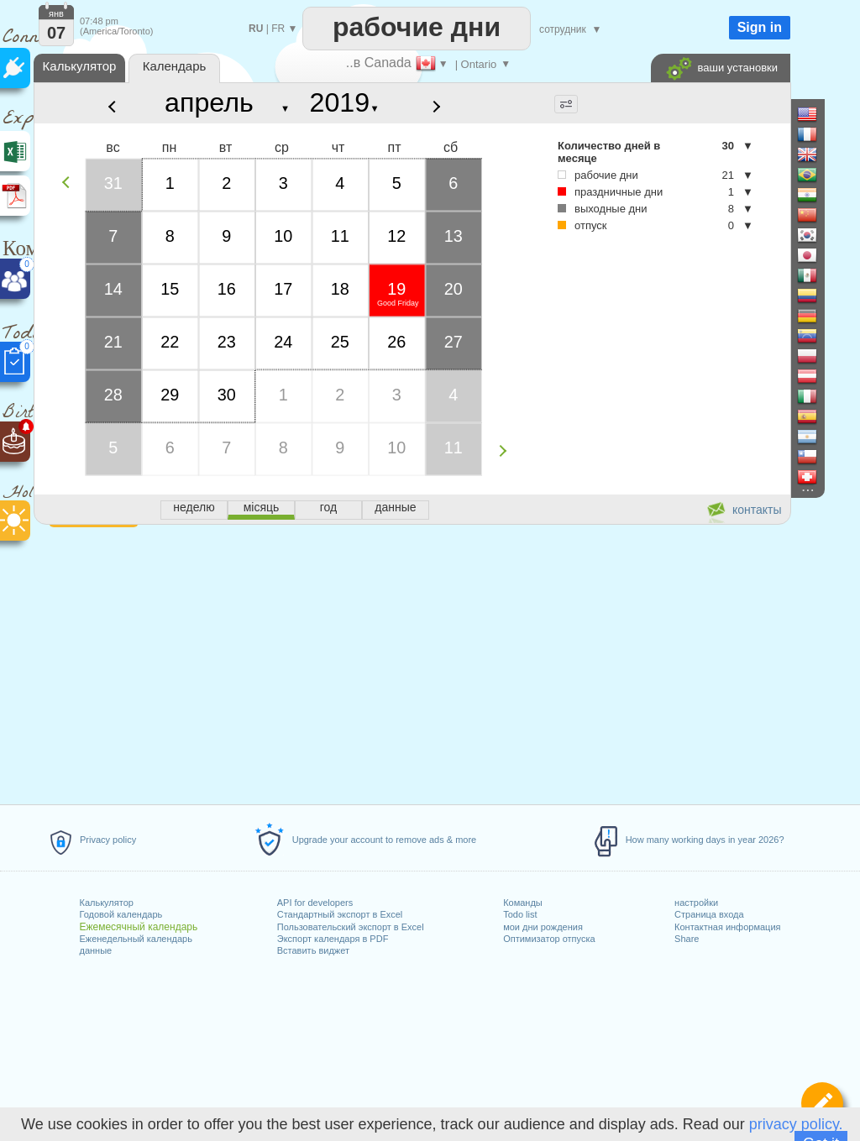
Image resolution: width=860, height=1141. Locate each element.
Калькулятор (106, 903)
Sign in (759, 27)
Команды (523, 903)
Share (686, 939)
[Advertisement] (411, 661)
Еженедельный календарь (135, 939)
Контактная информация (727, 927)
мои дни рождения (543, 927)
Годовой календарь (120, 914)
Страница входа (709, 914)
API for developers (315, 903)
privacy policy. (796, 1124)
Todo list (520, 914)
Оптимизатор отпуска (549, 939)
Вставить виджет (313, 950)
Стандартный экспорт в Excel (340, 914)
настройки (696, 903)
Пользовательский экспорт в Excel (350, 927)
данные (95, 950)
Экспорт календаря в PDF (333, 939)
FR (278, 28)
